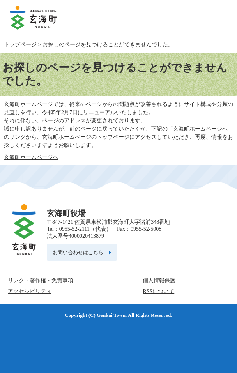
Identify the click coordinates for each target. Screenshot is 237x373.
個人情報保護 (159, 280)
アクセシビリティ (29, 291)
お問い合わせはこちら (78, 252)
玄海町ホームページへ (31, 157)
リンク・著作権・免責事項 (40, 280)
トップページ (20, 45)
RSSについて (158, 291)
